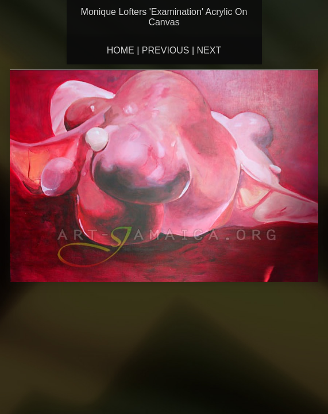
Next (209, 50)
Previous (166, 50)
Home (120, 50)
